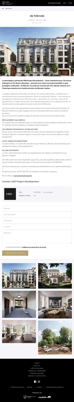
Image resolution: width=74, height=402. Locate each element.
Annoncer (37, 366)
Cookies (39, 387)
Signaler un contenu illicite (37, 376)
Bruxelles (37, 23)
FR (65, 3)
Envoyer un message (15, 253)
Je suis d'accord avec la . (26, 248)
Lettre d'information (37, 368)
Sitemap (29, 387)
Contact (37, 363)
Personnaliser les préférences (55, 387)
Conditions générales (37, 373)
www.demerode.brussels (23, 176)
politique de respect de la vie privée (34, 248)
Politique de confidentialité (37, 371)
